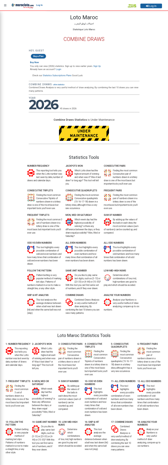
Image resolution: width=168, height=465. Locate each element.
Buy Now (34, 62)
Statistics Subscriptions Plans (57, 75)
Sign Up (97, 66)
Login (58, 69)
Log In (151, 6)
